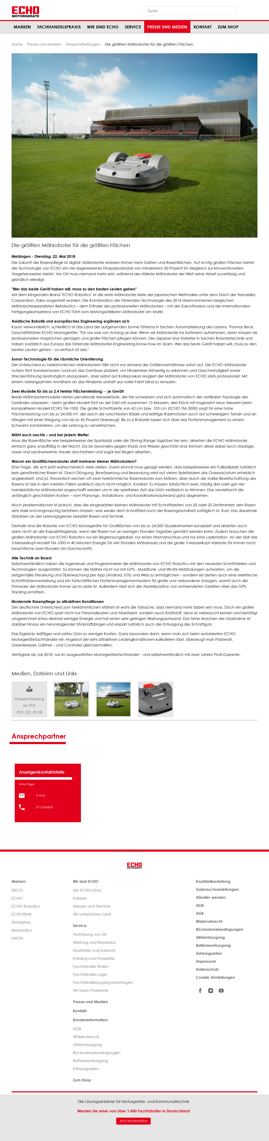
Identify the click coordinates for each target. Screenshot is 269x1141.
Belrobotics (22, 930)
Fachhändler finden (91, 966)
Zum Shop (228, 26)
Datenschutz (207, 969)
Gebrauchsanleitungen (217, 889)
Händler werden (210, 897)
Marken (22, 26)
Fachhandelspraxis (59, 26)
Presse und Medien (167, 26)
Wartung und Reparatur (94, 942)
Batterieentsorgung (90, 1061)
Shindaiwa (21, 922)
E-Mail (40, 795)
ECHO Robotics (26, 906)
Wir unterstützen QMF (92, 914)
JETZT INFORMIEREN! (133, 1121)
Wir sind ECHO (103, 26)
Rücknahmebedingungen (96, 1053)
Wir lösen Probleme (90, 990)
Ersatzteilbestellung (213, 881)
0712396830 (44, 807)
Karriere (80, 898)
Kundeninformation (90, 1019)
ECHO (17, 898)
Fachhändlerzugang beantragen (103, 982)
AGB (77, 1029)
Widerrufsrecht (86, 1037)
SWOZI (17, 938)
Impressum (206, 961)
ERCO (17, 890)
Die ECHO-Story (87, 890)
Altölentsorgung (87, 1045)
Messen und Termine (92, 906)
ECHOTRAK (22, 914)
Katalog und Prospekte (94, 958)
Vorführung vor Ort (90, 934)
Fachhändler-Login (90, 974)
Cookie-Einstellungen (215, 977)
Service (133, 26)
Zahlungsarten (86, 1069)
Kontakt (202, 26)
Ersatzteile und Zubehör (94, 950)
